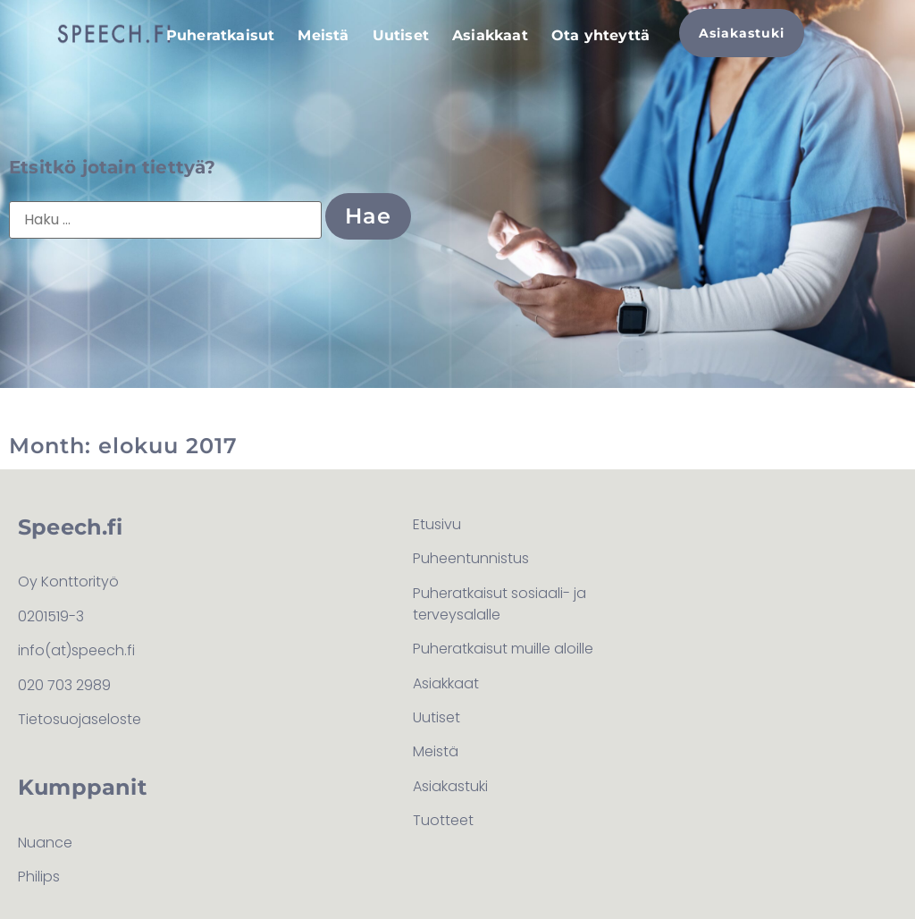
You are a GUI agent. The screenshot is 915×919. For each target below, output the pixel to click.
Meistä (323, 35)
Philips (39, 876)
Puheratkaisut (220, 35)
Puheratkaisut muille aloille (503, 648)
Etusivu (437, 524)
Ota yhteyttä (600, 35)
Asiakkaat (490, 35)
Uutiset (401, 35)
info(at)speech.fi (76, 650)
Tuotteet (443, 820)
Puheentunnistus (471, 558)
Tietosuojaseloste (79, 719)
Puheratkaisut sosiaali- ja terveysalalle (499, 604)
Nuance (45, 842)
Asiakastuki (450, 786)
